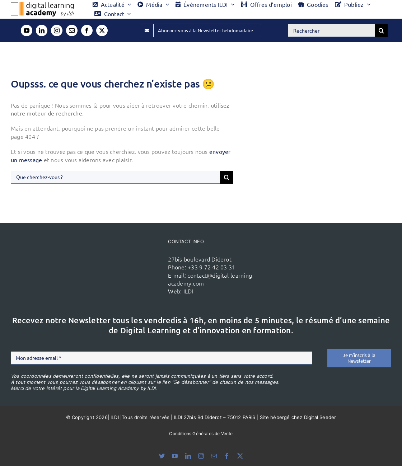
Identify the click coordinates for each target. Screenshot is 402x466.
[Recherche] (381, 30)
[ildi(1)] (135, 258)
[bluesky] (162, 456)
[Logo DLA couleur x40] (42, 5)
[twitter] (102, 30)
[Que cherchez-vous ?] (115, 177)
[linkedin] (41, 30)
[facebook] (87, 30)
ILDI (188, 291)
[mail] (72, 30)
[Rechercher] (331, 30)
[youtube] (26, 30)
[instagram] (56, 30)
